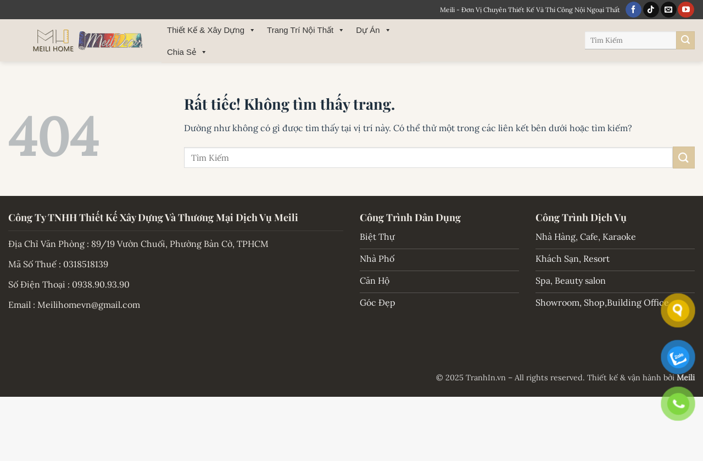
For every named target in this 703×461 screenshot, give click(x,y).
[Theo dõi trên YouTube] (686, 10)
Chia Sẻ (187, 52)
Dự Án (373, 30)
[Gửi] (685, 40)
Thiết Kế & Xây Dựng (211, 30)
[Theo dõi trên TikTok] (651, 10)
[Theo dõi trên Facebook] (633, 10)
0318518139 (85, 263)
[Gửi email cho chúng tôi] (669, 10)
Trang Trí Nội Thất (306, 30)
